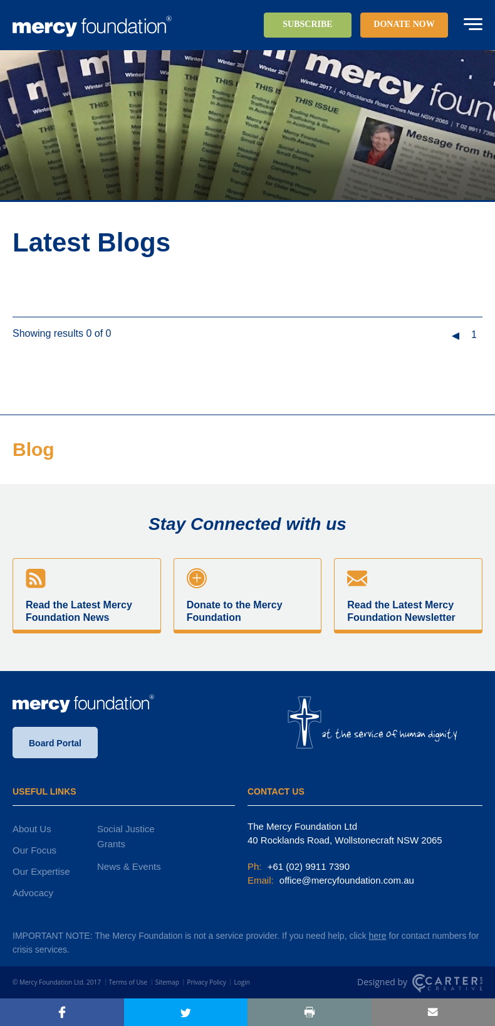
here (378, 936)
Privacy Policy (206, 982)
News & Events (129, 866)
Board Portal (55, 743)
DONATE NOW (403, 24)
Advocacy (33, 892)
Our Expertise (41, 871)
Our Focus (34, 850)
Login (241, 982)
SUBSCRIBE (307, 24)
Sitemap (167, 982)
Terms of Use (128, 982)
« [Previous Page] (455, 336)
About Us (32, 828)
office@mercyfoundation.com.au (345, 880)
